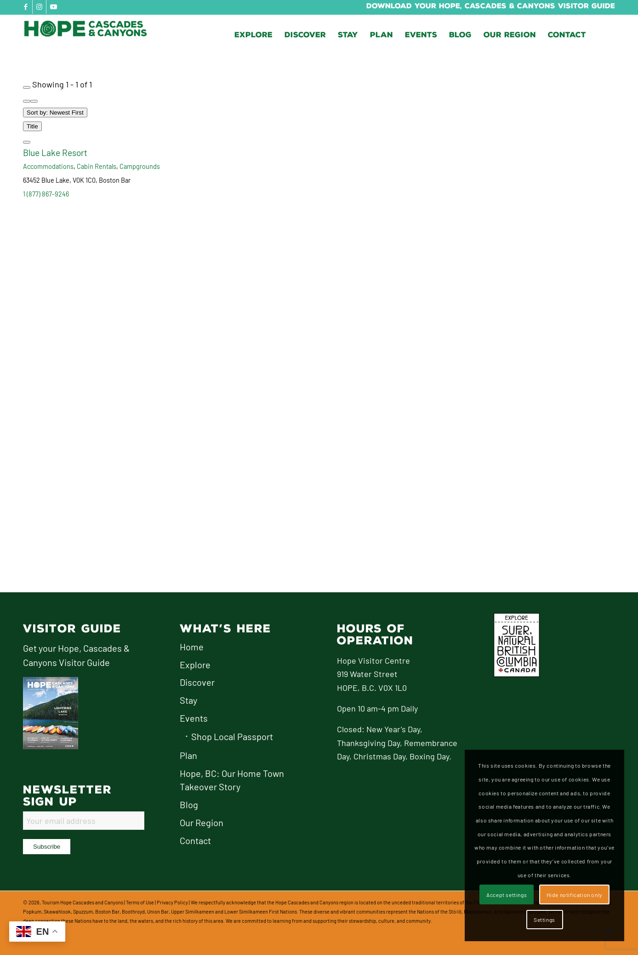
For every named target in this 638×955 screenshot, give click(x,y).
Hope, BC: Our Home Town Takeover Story (232, 780)
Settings (544, 919)
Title (32, 126)
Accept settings (506, 894)
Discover (197, 682)
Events (194, 717)
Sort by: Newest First (55, 112)
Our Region (201, 822)
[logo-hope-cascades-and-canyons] (92, 35)
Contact (195, 840)
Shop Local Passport (232, 736)
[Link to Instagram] (39, 7)
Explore (195, 664)
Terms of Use (140, 902)
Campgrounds (140, 166)
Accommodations (48, 166)
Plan (188, 755)
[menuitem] (253, 35)
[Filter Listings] (26, 87)
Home (192, 646)
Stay (188, 700)
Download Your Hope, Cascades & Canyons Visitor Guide (490, 6)
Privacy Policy (172, 902)
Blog (189, 804)
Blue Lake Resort (55, 152)
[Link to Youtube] (53, 7)
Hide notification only (575, 894)
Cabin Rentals (96, 166)
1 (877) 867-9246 (46, 194)
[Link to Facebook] (25, 7)
